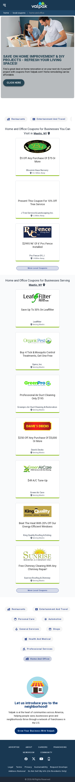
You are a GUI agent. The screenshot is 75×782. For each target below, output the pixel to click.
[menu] (4, 5)
